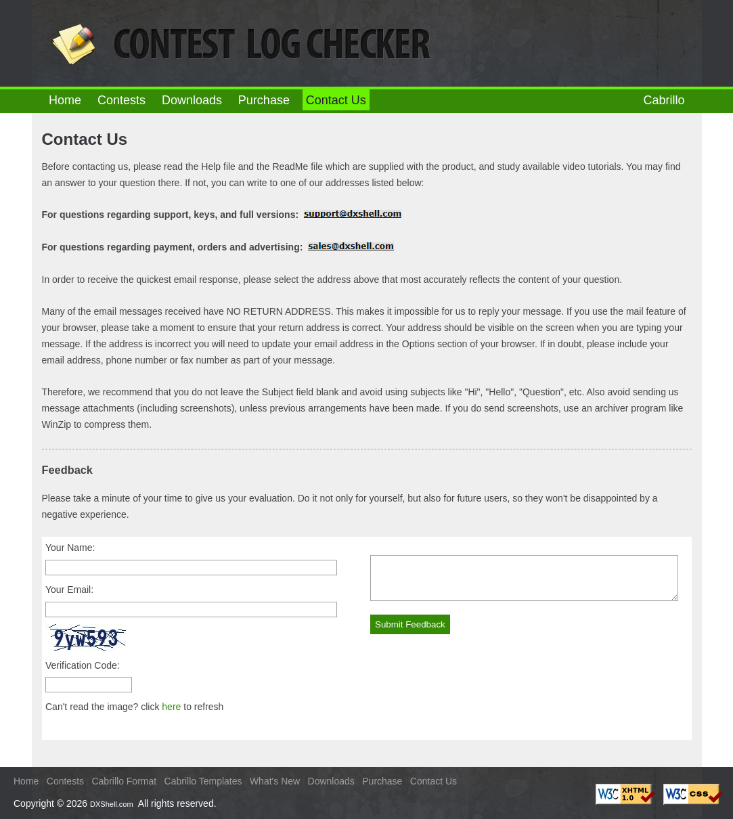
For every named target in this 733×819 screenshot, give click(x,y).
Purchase (264, 100)
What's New (275, 781)
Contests (121, 100)
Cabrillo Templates (203, 781)
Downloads (192, 100)
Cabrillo (663, 100)
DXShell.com (111, 804)
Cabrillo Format (123, 781)
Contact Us (433, 781)
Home (65, 100)
